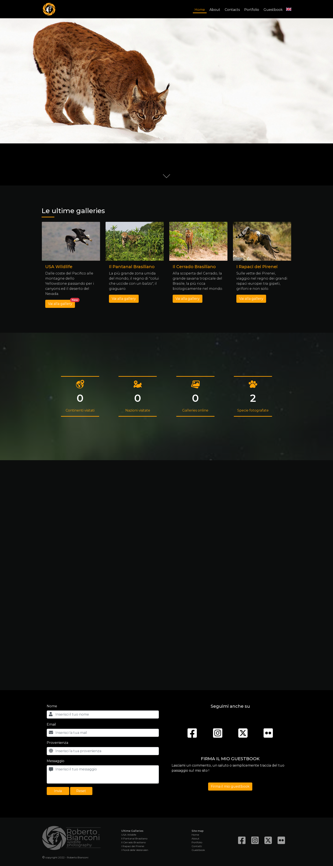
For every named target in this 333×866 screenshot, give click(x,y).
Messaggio (55, 761)
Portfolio (251, 10)
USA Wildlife (128, 834)
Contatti (197, 846)
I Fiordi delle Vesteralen (134, 850)
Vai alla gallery (61, 303)
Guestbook (273, 10)
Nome (52, 706)
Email (51, 724)
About (214, 10)
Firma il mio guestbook (230, 786)
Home (200, 10)
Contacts (232, 10)
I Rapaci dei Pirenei (132, 846)
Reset (81, 791)
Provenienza (57, 743)
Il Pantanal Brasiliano (134, 838)
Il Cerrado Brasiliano (133, 842)
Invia (58, 791)
